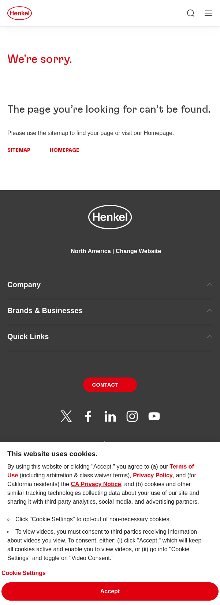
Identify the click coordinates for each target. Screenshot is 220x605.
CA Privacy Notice (96, 494)
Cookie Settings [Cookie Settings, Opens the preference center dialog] (23, 583)
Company (110, 285)
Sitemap (18, 150)
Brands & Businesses (110, 311)
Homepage (64, 150)
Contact (105, 385)
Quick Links (110, 336)
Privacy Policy (153, 485)
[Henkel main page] (19, 13)
